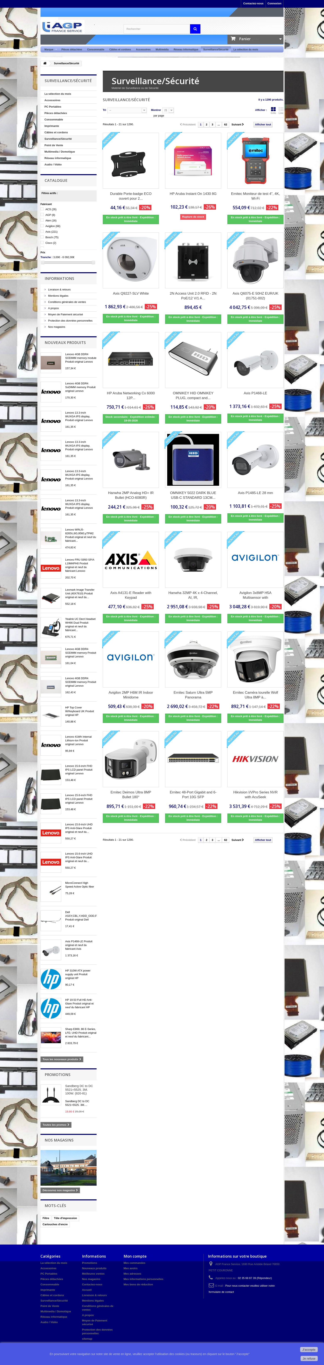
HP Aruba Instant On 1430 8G (193, 194)
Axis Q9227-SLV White (131, 293)
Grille (273, 110)
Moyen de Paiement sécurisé (65, 314)
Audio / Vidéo (53, 164)
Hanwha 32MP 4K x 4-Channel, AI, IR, (193, 595)
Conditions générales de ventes (66, 302)
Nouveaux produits (65, 342)
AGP (50, 214)
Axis (51, 231)
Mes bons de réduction (138, 1284)
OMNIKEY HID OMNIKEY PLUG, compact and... (193, 395)
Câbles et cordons (120, 49)
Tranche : (46, 257)
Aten (50, 220)
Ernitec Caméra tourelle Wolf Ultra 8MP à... (255, 695)
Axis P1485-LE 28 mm (255, 493)
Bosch (52, 237)
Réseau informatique (186, 49)
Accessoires (143, 49)
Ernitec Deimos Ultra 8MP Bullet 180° (130, 794)
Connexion (274, 3)
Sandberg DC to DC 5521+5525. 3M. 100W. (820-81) (79, 1089)
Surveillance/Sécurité (215, 49)
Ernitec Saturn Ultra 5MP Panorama (193, 695)
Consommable (95, 49)
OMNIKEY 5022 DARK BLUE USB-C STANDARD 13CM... (193, 495)
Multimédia (162, 49)
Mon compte (135, 1256)
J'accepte (308, 1349)
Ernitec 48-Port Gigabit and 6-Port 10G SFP (193, 794)
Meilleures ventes (93, 1273)
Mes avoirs (130, 1268)
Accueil (87, 1289)
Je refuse (309, 1358)
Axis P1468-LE (255, 393)
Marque (49, 49)
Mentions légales (57, 295)
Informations (59, 278)
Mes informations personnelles (143, 1279)
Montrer (156, 110)
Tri (104, 110)
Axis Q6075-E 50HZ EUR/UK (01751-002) (255, 295)
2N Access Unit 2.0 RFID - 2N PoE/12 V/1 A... (193, 295)
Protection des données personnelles (70, 320)
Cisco (50, 242)
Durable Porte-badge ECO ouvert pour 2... (130, 196)
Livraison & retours (59, 289)
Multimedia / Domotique (59, 151)
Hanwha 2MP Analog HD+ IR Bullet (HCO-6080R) (130, 495)
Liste (281, 110)
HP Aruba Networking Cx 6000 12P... (131, 395)
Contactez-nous (253, 3)
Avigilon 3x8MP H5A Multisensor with (255, 595)
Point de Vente (53, 145)
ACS (50, 209)
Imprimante (51, 126)
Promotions (57, 1074)
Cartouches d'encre (55, 1224)
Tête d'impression (65, 1218)
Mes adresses (132, 1273)
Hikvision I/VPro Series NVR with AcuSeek (255, 794)
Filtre (46, 1218)
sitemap (87, 1338)
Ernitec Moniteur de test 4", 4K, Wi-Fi (255, 196)
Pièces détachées (71, 49)
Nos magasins (56, 326)
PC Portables (52, 106)
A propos (53, 308)
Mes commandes (134, 1262)
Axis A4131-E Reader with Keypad (130, 595)
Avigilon (52, 226)
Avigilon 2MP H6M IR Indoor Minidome (131, 695)
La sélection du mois (245, 49)
